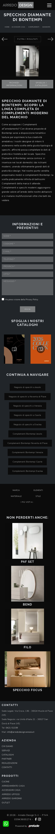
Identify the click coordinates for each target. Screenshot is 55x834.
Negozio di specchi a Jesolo (27, 387)
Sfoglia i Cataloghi (41, 84)
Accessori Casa (18, 27)
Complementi (33, 27)
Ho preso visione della (21, 299)
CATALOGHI (8, 754)
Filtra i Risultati (27, 39)
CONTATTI (7, 767)
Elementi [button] (38, 490)
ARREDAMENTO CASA (13, 786)
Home (7, 27)
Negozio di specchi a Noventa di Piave (27, 396)
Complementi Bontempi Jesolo (27, 433)
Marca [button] (16, 490)
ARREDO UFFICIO (11, 794)
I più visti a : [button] (27, 502)
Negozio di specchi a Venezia (27, 405)
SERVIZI (6, 750)
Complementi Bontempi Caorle (27, 461)
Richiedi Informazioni (14, 84)
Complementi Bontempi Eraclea (27, 471)
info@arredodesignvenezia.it (20, 732)
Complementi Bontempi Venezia (27, 452)
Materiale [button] (16, 496)
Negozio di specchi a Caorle (27, 415)
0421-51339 (12, 727)
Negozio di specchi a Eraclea (28, 424)
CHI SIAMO (7, 746)
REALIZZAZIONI (9, 763)
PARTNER (7, 758)
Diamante (46, 27)
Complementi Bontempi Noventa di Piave (27, 443)
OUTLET (6, 802)
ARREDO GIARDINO (12, 798)
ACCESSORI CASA (11, 790)
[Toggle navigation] (49, 5)
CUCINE (5, 781)
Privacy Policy (32, 299)
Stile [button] (38, 496)
